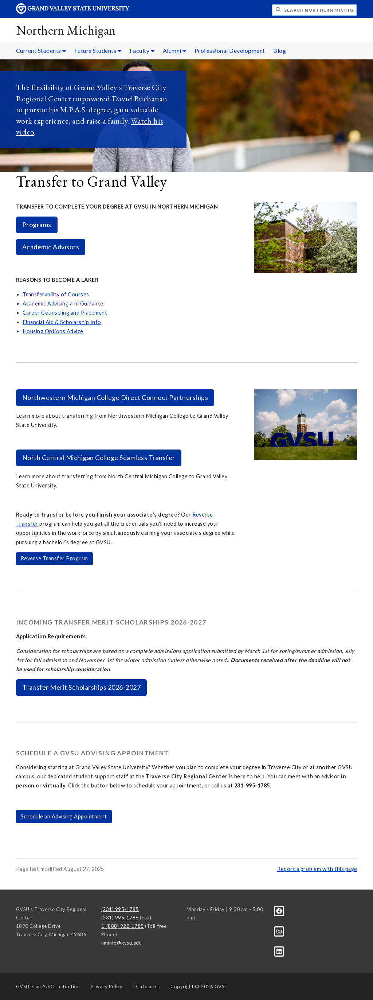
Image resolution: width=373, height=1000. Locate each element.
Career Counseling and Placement (65, 313)
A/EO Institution (48, 986)
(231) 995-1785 (120, 909)
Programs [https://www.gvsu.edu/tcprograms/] (36, 225)
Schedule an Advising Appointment (64, 816)
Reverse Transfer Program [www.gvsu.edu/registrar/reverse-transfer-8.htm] (54, 558)
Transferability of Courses (56, 294)
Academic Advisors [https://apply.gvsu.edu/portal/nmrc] (50, 247)
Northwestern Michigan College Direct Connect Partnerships (115, 397)
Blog (279, 50)
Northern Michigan (66, 30)
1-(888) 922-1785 (122, 926)
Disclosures (146, 986)
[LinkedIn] (279, 951)
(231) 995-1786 (120, 918)
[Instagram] (279, 931)
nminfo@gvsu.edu (121, 943)
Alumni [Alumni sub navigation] (174, 50)
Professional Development (230, 50)
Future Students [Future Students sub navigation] (98, 50)
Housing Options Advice (53, 331)
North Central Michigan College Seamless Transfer (98, 458)
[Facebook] (279, 911)
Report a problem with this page (317, 869)
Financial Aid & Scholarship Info (62, 322)
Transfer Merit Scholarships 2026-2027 (81, 687)
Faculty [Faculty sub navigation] (142, 50)
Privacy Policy (107, 986)
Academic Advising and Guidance (63, 303)
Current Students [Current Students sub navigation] (41, 50)
